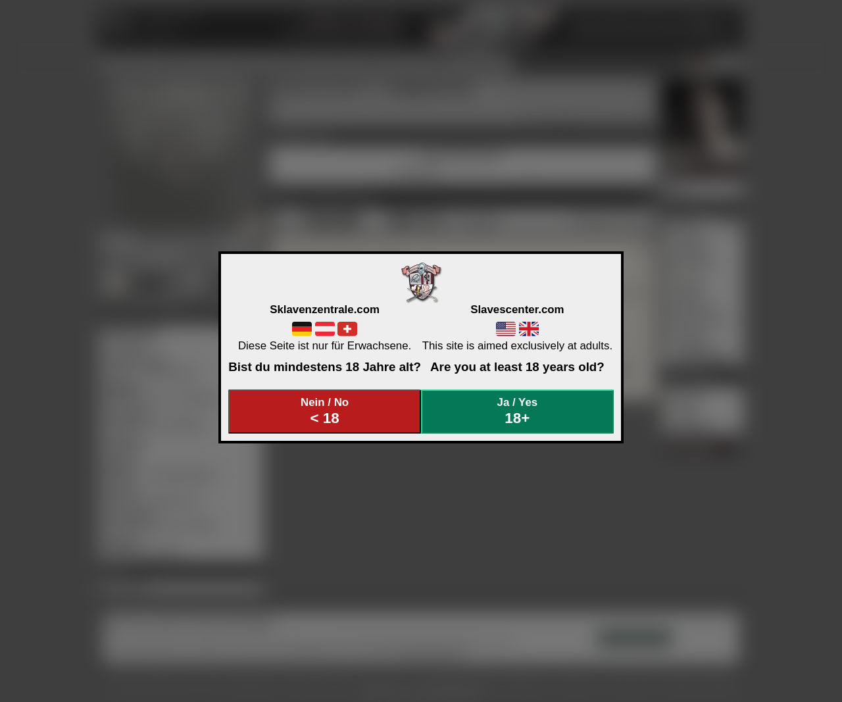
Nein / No (325, 411)
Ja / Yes (518, 411)
